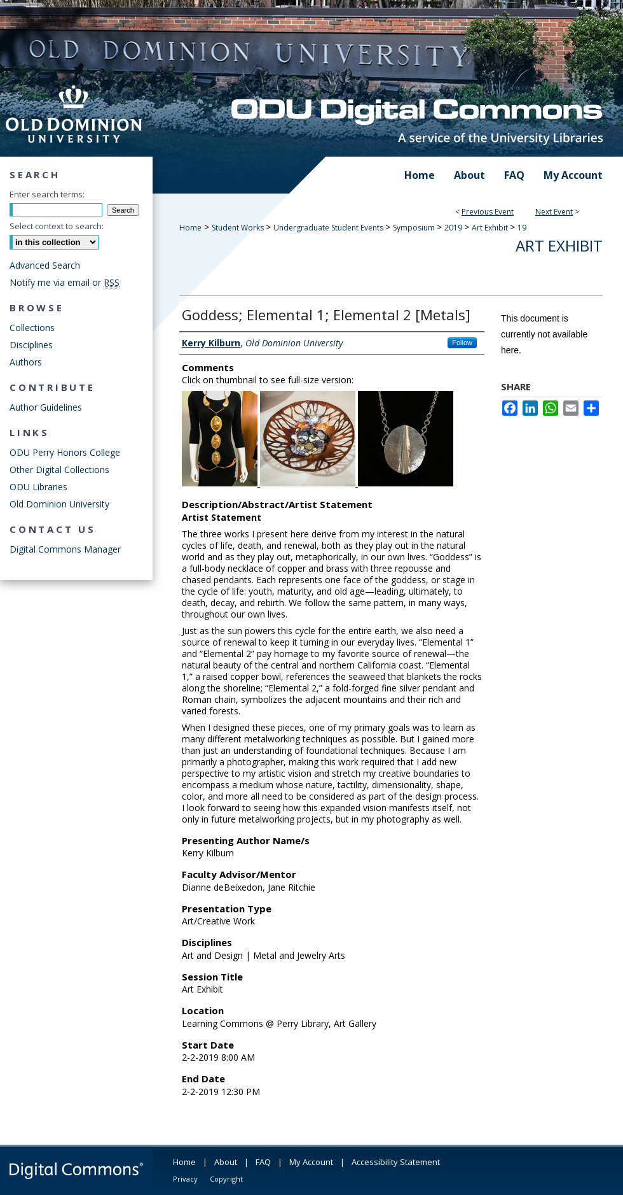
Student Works (239, 227)
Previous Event (488, 211)
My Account (311, 1162)
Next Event (554, 211)
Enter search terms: (47, 194)
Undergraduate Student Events (329, 227)
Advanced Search (45, 265)
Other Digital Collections (59, 469)
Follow (462, 342)
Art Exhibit (491, 227)
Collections (32, 328)
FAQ (263, 1162)
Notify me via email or (65, 282)
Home (190, 227)
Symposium (415, 227)
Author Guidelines (46, 407)
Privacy (185, 1179)
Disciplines (31, 345)
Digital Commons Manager (65, 549)
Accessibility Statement (396, 1162)
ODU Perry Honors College (65, 452)
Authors (26, 362)
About (225, 1162)
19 (521, 227)
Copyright (226, 1179)
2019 (454, 227)
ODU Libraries (38, 487)
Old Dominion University (59, 504)
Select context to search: (57, 226)
